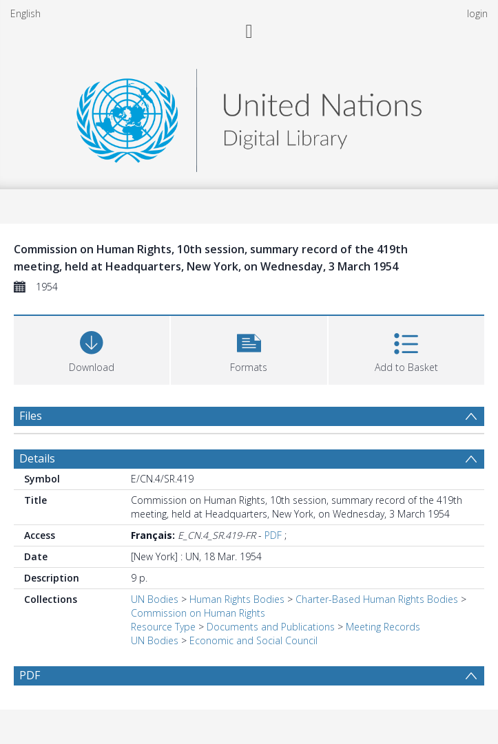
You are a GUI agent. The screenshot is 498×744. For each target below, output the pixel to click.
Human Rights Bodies (236, 599)
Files (30, 415)
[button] (248, 348)
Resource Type (163, 626)
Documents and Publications (271, 626)
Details (37, 458)
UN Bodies (154, 599)
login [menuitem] (477, 13)
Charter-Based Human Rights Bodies (376, 599)
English (25, 13)
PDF (273, 535)
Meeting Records (383, 626)
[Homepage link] (248, 116)
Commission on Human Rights (198, 612)
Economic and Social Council (253, 640)
